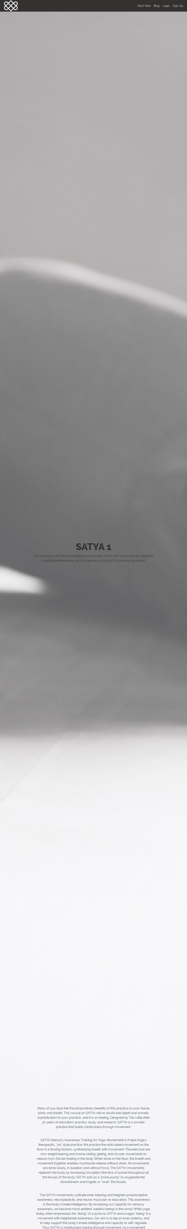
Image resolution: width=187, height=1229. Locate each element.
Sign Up (178, 5)
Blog (157, 5)
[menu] (159, 6)
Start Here (144, 5)
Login (166, 5)
